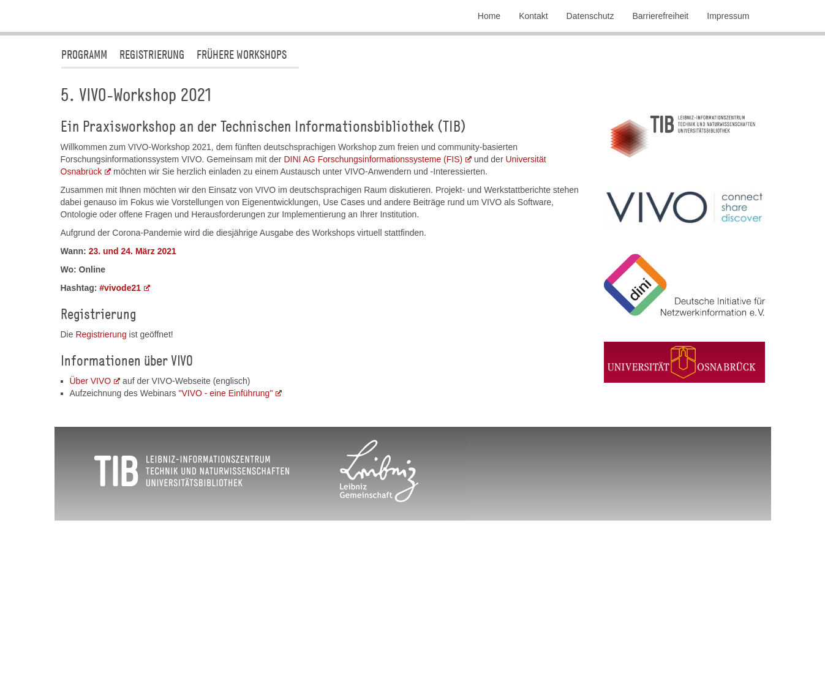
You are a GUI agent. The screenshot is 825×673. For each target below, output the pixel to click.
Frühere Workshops (242, 176)
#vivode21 (120, 410)
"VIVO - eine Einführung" (225, 515)
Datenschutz (590, 16)
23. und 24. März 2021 (132, 373)
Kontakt (533, 16)
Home (489, 16)
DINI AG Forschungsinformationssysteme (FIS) (373, 281)
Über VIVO (90, 503)
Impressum (728, 16)
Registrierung (151, 176)
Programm (84, 176)
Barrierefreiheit (660, 16)
